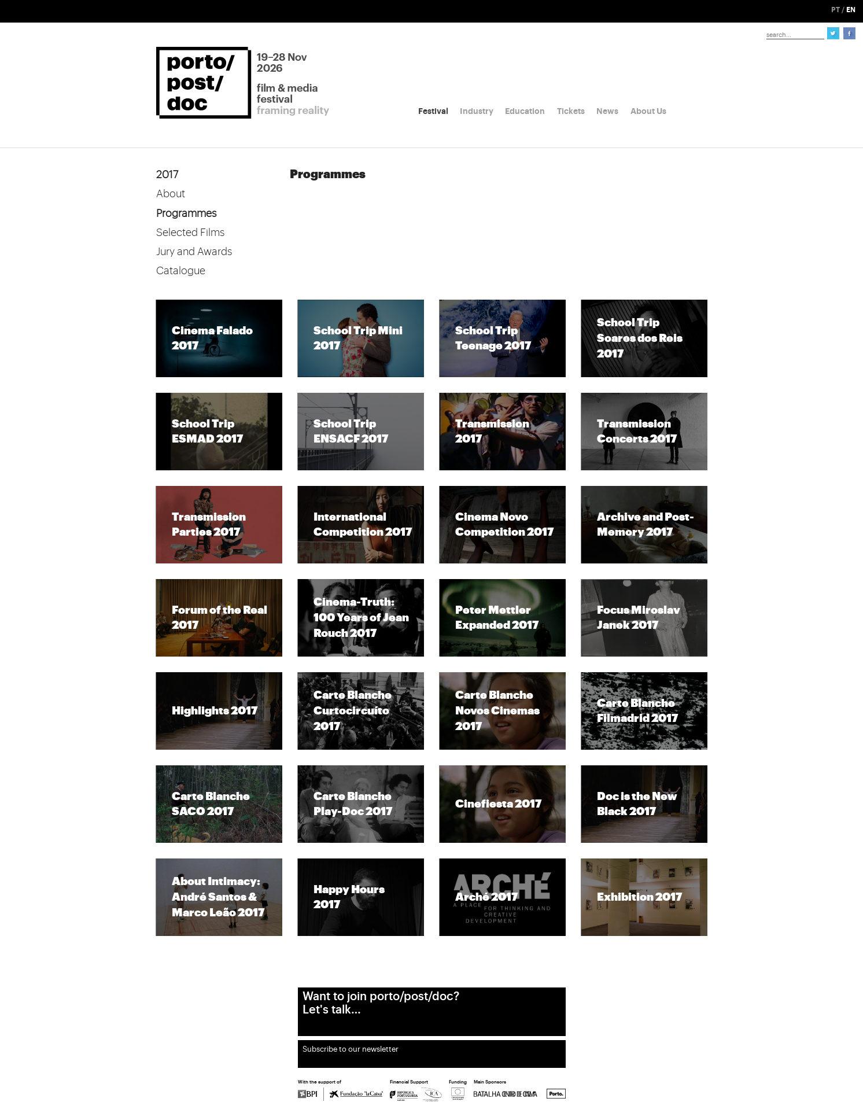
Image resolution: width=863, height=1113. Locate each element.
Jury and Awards (194, 251)
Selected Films (190, 232)
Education (525, 111)
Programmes (186, 213)
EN (850, 9)
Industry (476, 111)
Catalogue (180, 271)
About (170, 194)
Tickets (571, 111)
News (607, 111)
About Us (648, 111)
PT (835, 9)
